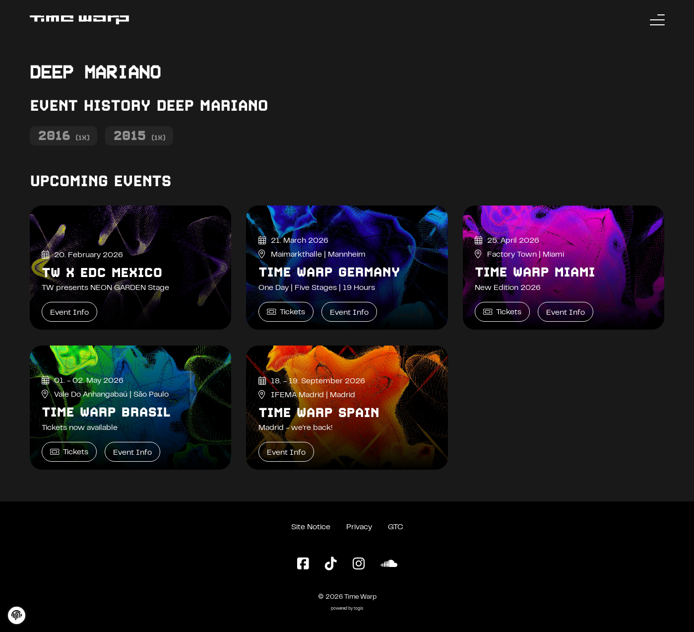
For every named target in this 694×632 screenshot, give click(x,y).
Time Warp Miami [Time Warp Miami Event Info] (535, 272)
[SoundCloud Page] (389, 564)
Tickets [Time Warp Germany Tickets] (286, 312)
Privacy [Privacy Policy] (359, 527)
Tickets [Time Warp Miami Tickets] (502, 312)
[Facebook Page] (303, 564)
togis (358, 609)
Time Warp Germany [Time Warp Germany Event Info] (329, 272)
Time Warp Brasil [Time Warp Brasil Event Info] (106, 412)
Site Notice (310, 527)
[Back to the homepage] (79, 20)
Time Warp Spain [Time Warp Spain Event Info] (318, 412)
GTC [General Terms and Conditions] (395, 527)
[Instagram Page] (359, 564)
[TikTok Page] (331, 564)
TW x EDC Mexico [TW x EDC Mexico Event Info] (102, 272)
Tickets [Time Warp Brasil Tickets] (69, 452)
